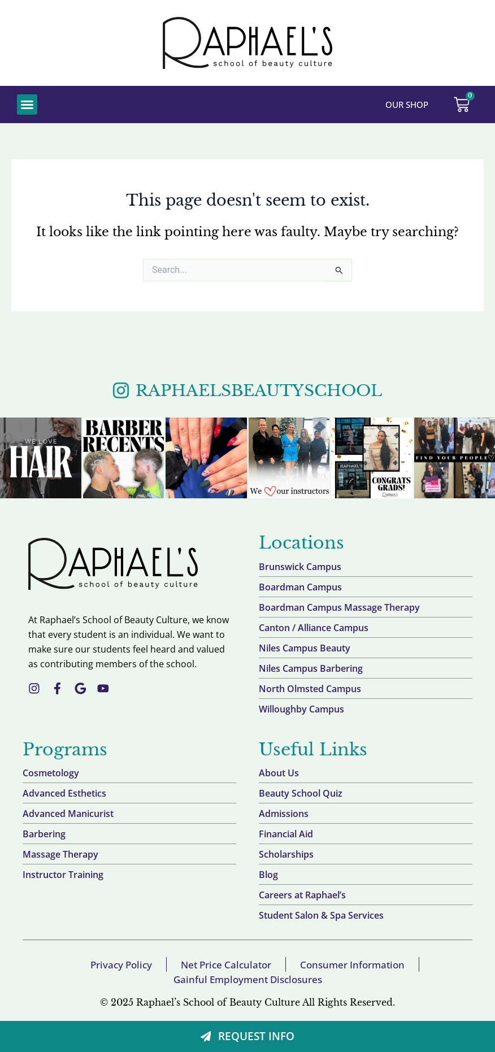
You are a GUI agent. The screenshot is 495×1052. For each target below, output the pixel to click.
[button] (27, 104)
